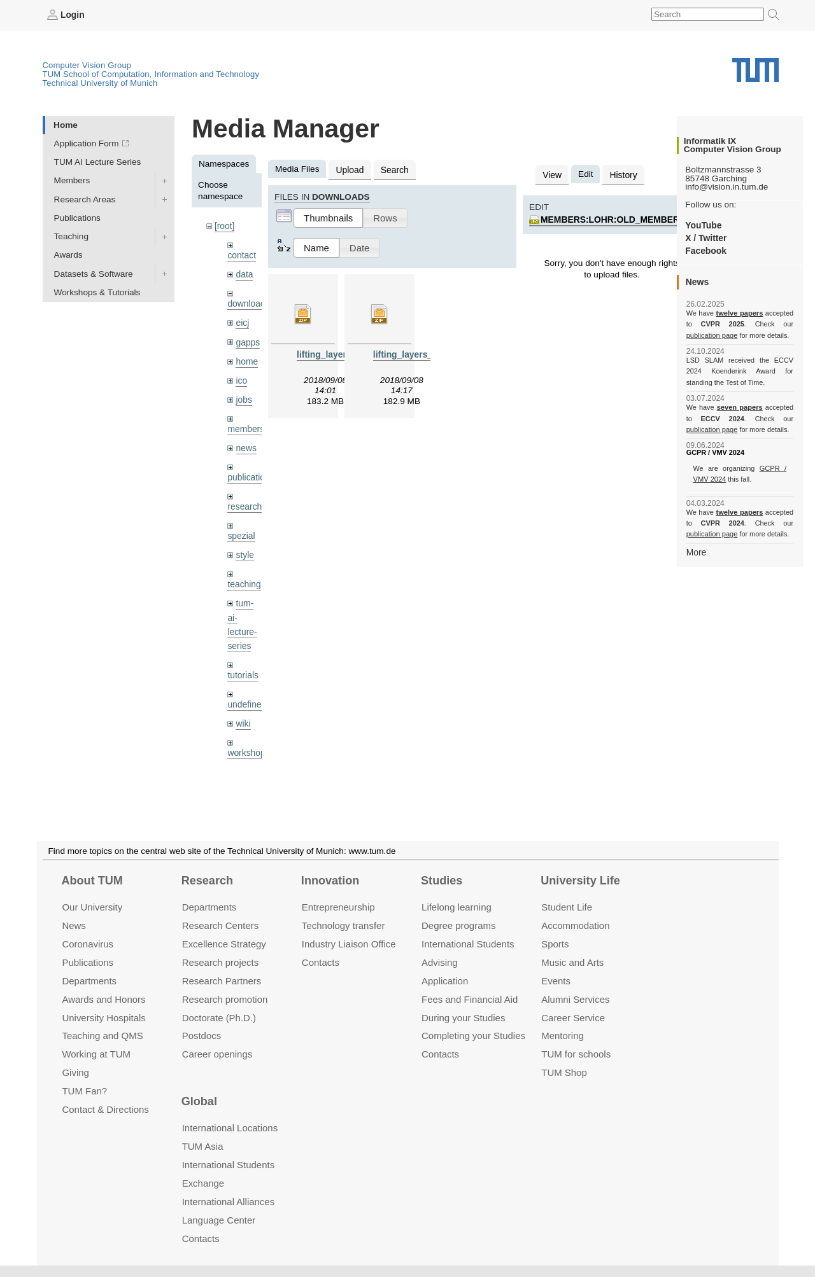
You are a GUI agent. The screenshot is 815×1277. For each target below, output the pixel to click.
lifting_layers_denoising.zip (429, 353)
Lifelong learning (457, 907)
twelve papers (739, 313)
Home (65, 124)
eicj (242, 321)
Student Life (566, 907)
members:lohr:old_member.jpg (619, 218)
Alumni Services (575, 999)
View (551, 174)
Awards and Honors (103, 999)
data (244, 273)
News (73, 925)
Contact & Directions (105, 1109)
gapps (247, 340)
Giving (75, 1072)
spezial (240, 531)
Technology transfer (343, 925)
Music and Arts (572, 962)
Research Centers (220, 925)
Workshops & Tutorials (97, 292)
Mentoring (562, 1035)
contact (241, 254)
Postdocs (202, 1035)
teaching (243, 580)
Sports (555, 944)
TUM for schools (576, 1054)
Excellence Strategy (224, 944)
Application (445, 980)
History (622, 174)
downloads (248, 302)
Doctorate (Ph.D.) (219, 1017)
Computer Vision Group (87, 65)
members (245, 426)
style (244, 550)
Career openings (217, 1054)
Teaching (71, 236)
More (696, 551)
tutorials (242, 669)
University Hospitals (103, 1017)
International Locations (230, 1127)
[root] (224, 225)
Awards (68, 255)
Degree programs (458, 925)
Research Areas (85, 199)
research (244, 503)
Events (555, 980)
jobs (244, 396)
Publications (77, 217)
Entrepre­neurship (338, 907)
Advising (440, 962)
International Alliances (228, 1201)
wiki (243, 717)
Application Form (86, 143)
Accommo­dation (575, 925)
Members (72, 180)
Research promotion (225, 999)
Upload (349, 169)
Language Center (219, 1220)
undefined (246, 698)
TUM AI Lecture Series (97, 162)
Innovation (330, 880)
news (246, 445)
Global (199, 1101)
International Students (468, 944)
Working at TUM (96, 1054)
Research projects (220, 962)
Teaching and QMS (102, 1035)
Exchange (203, 1183)
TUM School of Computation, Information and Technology (151, 74)
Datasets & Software (93, 273)
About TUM (91, 880)
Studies (441, 880)
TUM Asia (202, 1146)
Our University (92, 907)
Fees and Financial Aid (470, 999)
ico (241, 378)
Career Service (573, 1017)
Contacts (320, 962)
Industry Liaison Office (349, 944)
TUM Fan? (84, 1090)
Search (393, 169)
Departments (89, 980)
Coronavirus (87, 944)
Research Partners (222, 980)
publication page (711, 334)
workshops (248, 746)
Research (207, 880)
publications (250, 473)
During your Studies (463, 1017)
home (246, 359)
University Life (580, 880)
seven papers (739, 407)
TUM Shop (563, 1072)
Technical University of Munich (100, 83)
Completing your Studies (473, 1035)
